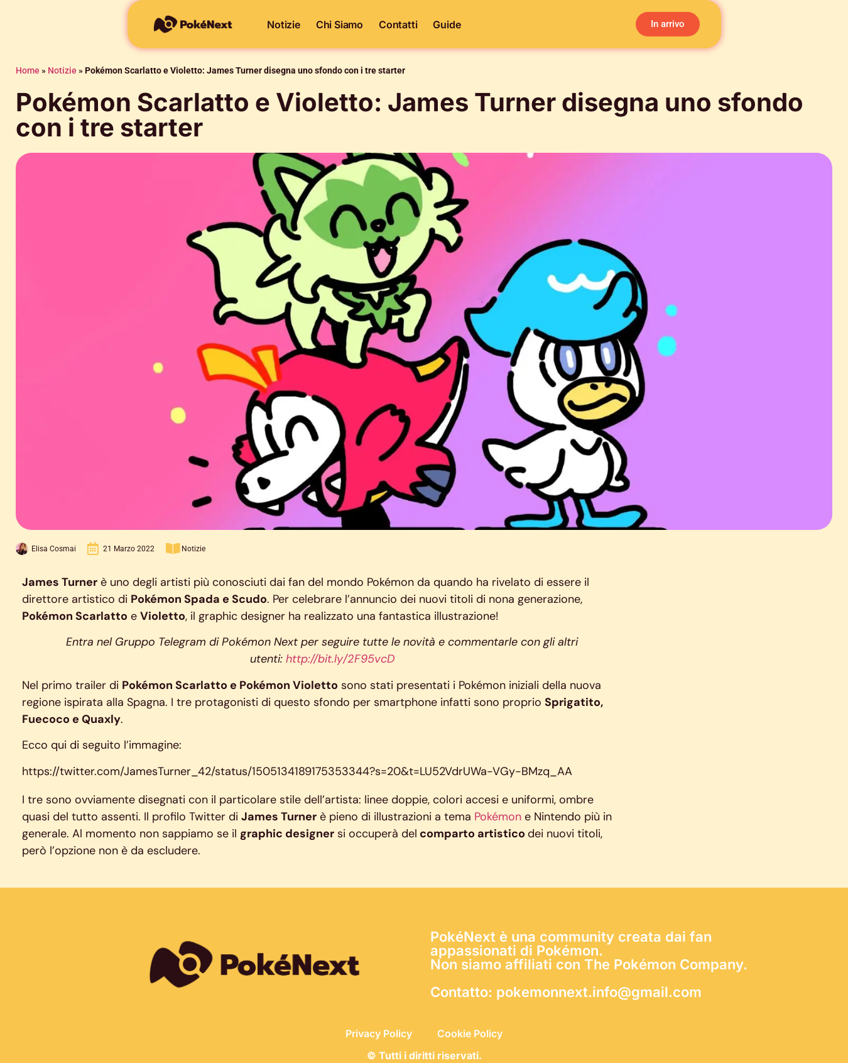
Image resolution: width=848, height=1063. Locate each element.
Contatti (398, 24)
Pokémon (499, 816)
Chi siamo (339, 24)
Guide (446, 24)
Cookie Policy (470, 1033)
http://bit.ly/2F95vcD (340, 658)
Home (28, 70)
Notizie (283, 24)
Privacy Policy (378, 1033)
